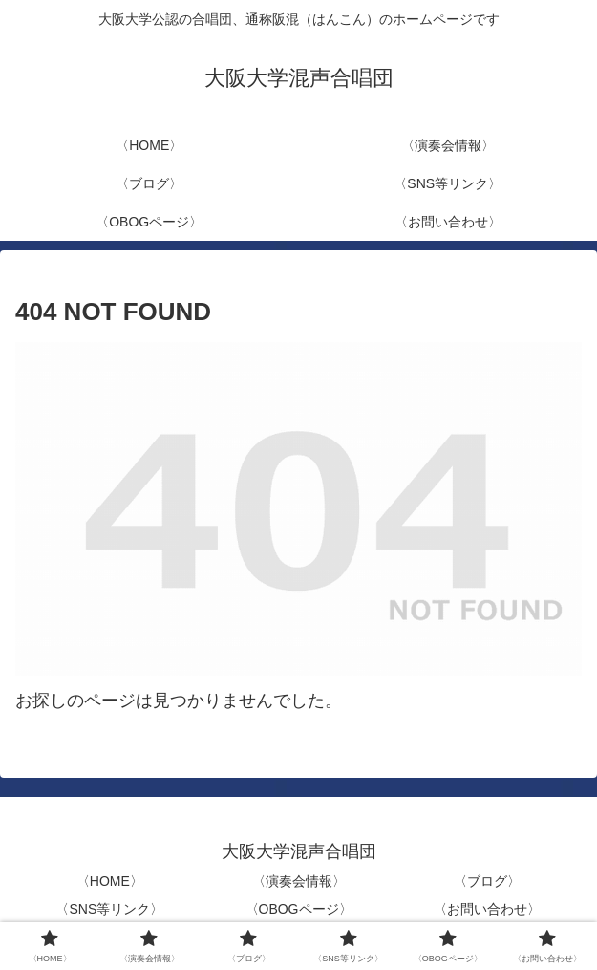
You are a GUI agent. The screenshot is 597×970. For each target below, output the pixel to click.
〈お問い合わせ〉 (487, 908)
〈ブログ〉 (487, 881)
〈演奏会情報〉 (299, 881)
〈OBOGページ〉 (298, 908)
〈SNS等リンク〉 (109, 908)
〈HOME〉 (109, 881)
